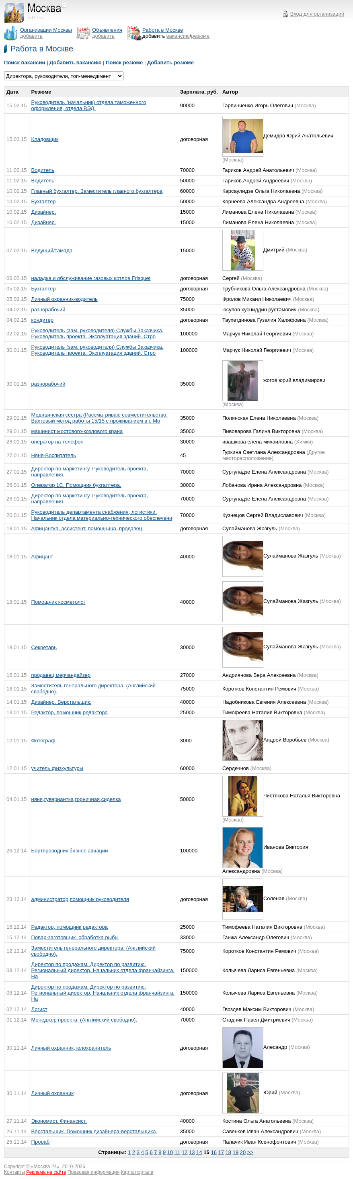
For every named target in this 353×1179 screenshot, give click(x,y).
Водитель (42, 170)
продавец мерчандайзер (61, 675)
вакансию (178, 36)
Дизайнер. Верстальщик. (61, 702)
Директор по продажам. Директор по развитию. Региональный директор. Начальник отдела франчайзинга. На (102, 970)
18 (228, 1152)
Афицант (42, 557)
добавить (31, 36)
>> (250, 1152)
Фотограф (43, 741)
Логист (39, 1009)
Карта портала (137, 1172)
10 (170, 1152)
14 (199, 1152)
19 (235, 1152)
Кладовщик (45, 139)
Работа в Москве (41, 48)
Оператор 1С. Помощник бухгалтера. (76, 485)
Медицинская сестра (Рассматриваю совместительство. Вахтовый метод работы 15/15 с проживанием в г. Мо (99, 418)
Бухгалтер (43, 201)
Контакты (14, 1172)
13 (192, 1152)
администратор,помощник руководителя (80, 899)
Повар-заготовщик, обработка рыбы (75, 937)
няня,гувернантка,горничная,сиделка (76, 799)
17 (221, 1152)
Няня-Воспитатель (53, 455)
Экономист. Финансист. (59, 1121)
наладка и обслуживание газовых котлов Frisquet (91, 278)
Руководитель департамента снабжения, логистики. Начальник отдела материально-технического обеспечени (101, 515)
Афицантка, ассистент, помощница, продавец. (87, 528)
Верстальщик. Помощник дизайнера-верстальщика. (94, 1131)
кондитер (42, 320)
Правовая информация (93, 1172)
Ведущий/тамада (52, 250)
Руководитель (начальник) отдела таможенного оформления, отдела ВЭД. (88, 105)
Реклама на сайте (46, 1172)
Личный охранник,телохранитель (71, 1048)
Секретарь (44, 647)
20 (243, 1152)
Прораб (40, 1142)
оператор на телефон (57, 442)
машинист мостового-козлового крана (77, 431)
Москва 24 (45, 1166)
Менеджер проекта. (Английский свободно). (84, 1020)
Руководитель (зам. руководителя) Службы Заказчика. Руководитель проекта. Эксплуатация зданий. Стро (97, 333)
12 (184, 1152)
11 (177, 1152)
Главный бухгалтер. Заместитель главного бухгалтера (97, 191)
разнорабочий (48, 309)
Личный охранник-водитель (64, 299)
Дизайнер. (43, 212)
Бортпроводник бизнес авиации (69, 851)
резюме (200, 36)
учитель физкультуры (57, 768)
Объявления (107, 30)
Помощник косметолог (58, 602)
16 (213, 1152)
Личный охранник (52, 1093)
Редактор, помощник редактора (69, 712)
